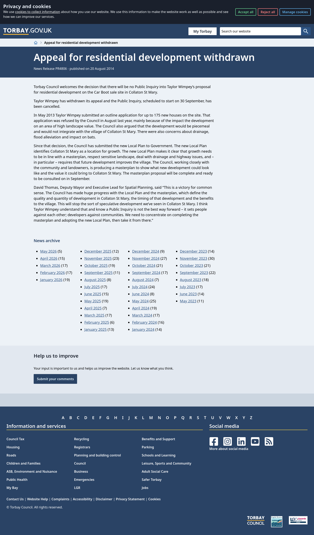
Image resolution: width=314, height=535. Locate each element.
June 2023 (188, 293)
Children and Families (23, 463)
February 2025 (96, 322)
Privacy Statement (130, 499)
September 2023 (194, 272)
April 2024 (140, 308)
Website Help (37, 499)
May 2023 (188, 301)
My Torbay (202, 31)
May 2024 (140, 301)
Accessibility (82, 499)
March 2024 (142, 315)
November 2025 (98, 258)
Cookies (154, 499)
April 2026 (48, 258)
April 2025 (93, 308)
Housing (13, 447)
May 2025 (92, 301)
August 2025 (95, 279)
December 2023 (193, 251)
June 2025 (92, 293)
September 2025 (98, 272)
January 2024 (143, 329)
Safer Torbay (152, 479)
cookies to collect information (37, 12)
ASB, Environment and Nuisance (31, 471)
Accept (245, 12)
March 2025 (94, 315)
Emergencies (84, 479)
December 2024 (145, 251)
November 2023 (193, 258)
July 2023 (187, 286)
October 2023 (191, 265)
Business (81, 471)
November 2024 (145, 258)
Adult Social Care (155, 471)
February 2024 (144, 322)
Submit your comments (55, 379)
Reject (268, 12)
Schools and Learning (158, 455)
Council (80, 463)
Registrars (82, 447)
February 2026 (52, 272)
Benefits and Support (158, 439)
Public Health (16, 479)
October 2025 (96, 265)
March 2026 (50, 265)
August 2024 (143, 279)
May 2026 (48, 251)
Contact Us (15, 499)
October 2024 (143, 265)
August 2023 (190, 279)
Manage (295, 12)
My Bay (12, 487)
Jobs (145, 487)
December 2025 (97, 251)
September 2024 (146, 272)
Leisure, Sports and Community (166, 463)
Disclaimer (104, 499)
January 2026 (51, 279)
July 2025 (92, 286)
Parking (148, 447)
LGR (77, 487)
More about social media (228, 449)
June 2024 (140, 293)
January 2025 (95, 329)
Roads (11, 455)
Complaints (60, 499)
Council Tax (15, 439)
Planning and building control (97, 455)
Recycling (81, 439)
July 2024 (139, 286)
